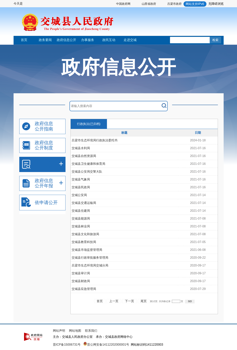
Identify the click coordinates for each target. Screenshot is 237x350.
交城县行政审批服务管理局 (90, 257)
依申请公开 (46, 202)
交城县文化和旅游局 (85, 234)
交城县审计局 (81, 273)
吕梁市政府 (174, 3)
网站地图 (75, 330)
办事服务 (87, 40)
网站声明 (59, 330)
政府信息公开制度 (44, 145)
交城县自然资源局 (84, 156)
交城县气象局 (81, 179)
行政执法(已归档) (88, 124)
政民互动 (108, 40)
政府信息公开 (66, 40)
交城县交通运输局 (84, 202)
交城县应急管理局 (84, 288)
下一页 (129, 301)
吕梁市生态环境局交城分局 (90, 265)
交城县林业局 (81, 226)
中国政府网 (123, 3)
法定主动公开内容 (44, 164)
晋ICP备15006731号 (67, 344)
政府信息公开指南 (44, 126)
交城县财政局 (81, 281)
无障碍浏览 (216, 3)
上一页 (114, 301)
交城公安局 (79, 195)
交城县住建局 (81, 210)
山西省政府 (149, 3)
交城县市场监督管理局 (87, 249)
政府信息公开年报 (44, 183)
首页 (24, 40)
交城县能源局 (81, 218)
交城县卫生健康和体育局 (88, 163)
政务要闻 (45, 40)
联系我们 (91, 330)
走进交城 (130, 40)
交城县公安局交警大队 (87, 171)
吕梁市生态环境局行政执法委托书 (94, 140)
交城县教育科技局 (84, 242)
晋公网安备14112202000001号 (106, 344)
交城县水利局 (81, 148)
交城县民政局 (81, 187)
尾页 (143, 301)
